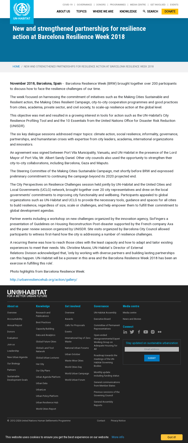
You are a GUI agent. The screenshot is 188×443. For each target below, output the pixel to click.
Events (174, 5)
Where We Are (103, 11)
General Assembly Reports (103, 403)
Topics (81, 11)
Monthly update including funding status (106, 374)
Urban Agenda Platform (48, 377)
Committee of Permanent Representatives (107, 327)
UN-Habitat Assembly (105, 312)
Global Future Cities (46, 341)
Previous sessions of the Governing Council (107, 394)
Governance (84, 5)
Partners (11, 370)
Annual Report (14, 325)
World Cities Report (46, 408)
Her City (40, 364)
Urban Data (41, 383)
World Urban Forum (75, 379)
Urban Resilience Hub (47, 402)
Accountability (14, 319)
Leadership (13, 350)
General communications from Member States (107, 384)
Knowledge (128, 11)
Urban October (72, 354)
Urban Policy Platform (47, 396)
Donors (100, 5)
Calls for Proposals (75, 325)
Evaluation (12, 338)
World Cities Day (73, 367)
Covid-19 (67, 5)
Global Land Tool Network (45, 350)
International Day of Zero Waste (77, 340)
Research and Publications (43, 314)
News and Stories (132, 319)
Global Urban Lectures (47, 357)
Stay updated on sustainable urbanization (152, 343)
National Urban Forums (77, 348)
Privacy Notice (118, 420)
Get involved (158, 5)
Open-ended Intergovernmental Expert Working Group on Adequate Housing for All (107, 342)
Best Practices (43, 322)
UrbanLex (41, 389)
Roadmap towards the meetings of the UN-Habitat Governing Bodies (105, 360)
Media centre (138, 5)
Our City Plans (43, 370)
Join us (11, 344)
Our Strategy (13, 363)
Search (150, 11)
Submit (152, 358)
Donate (169, 11)
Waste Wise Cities (74, 360)
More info (123, 437)
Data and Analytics (45, 335)
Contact (101, 420)
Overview (12, 312)
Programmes (118, 5)
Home (16, 66)
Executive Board (102, 319)
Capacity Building (45, 328)
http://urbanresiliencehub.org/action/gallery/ (43, 280)
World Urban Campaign (77, 373)
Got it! (172, 437)
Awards (69, 319)
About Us (63, 11)
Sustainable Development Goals (17, 378)
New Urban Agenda (17, 357)
